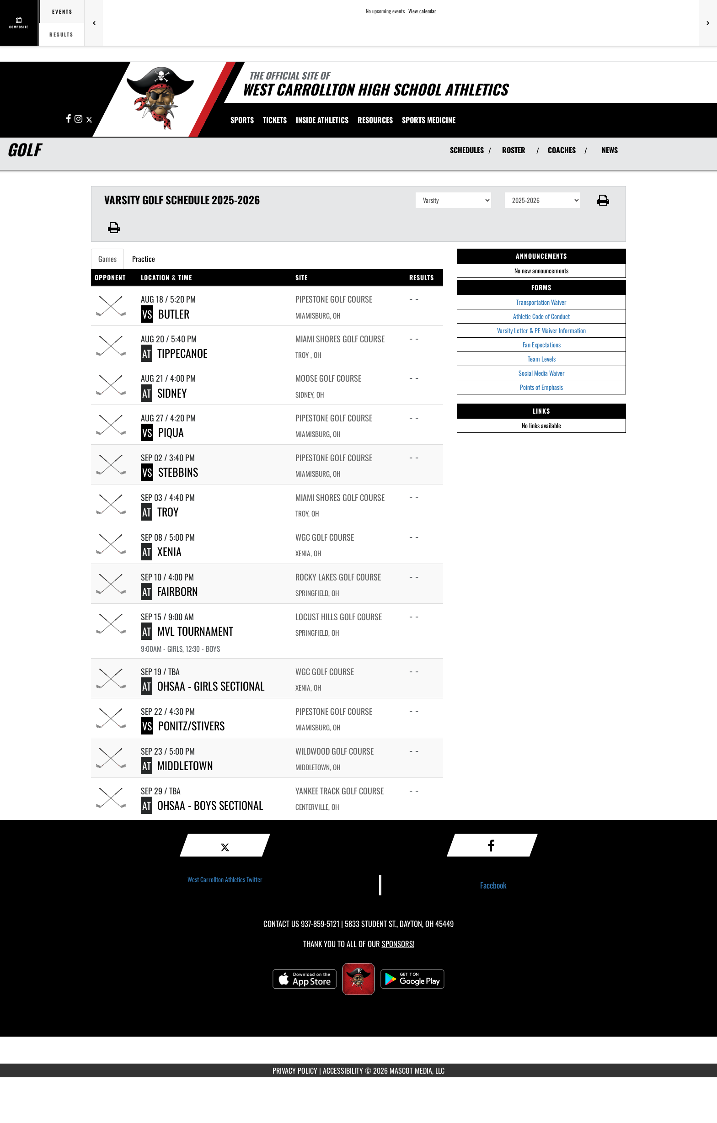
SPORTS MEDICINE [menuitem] (428, 119)
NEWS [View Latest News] (610, 149)
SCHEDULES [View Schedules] (467, 149)
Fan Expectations (542, 344)
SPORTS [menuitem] (242, 119)
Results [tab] (61, 34)
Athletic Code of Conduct (541, 316)
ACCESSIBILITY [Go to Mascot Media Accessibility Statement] (343, 1070)
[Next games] (708, 23)
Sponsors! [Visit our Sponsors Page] (398, 943)
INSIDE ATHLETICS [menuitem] (322, 119)
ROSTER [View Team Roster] (513, 149)
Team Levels (542, 358)
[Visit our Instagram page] (79, 119)
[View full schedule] (19, 23)
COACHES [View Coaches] (562, 149)
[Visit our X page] (89, 119)
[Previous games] (94, 23)
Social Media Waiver (542, 373)
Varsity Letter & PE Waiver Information (541, 330)
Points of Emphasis (541, 387)
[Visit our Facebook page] (69, 119)
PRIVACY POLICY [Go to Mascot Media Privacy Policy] (295, 1070)
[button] (603, 200)
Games (107, 258)
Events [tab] (62, 11)
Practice (143, 258)
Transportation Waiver (541, 302)
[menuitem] (274, 120)
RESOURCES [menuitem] (375, 119)
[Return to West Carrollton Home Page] (160, 98)
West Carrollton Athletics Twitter (224, 879)
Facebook (493, 885)
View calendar (422, 11)
